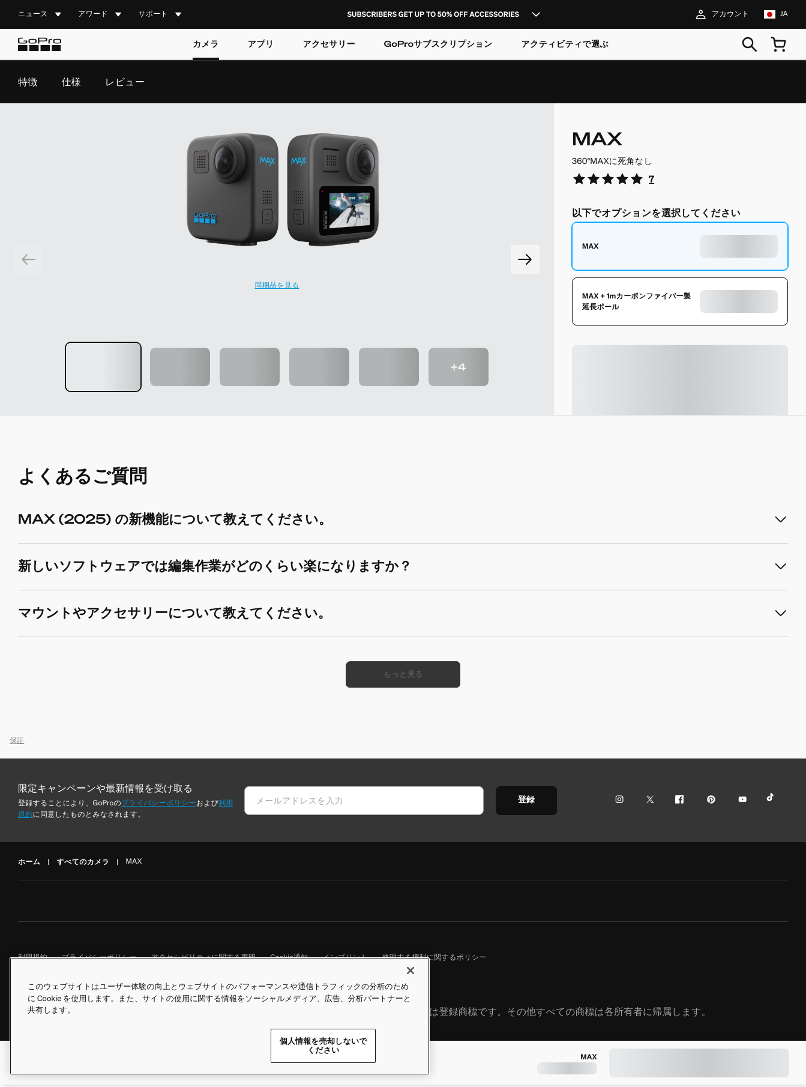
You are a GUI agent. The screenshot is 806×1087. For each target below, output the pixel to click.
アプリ (261, 44)
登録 (533, 802)
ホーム (29, 863)
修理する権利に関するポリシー (434, 960)
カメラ (206, 44)
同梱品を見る (276, 285)
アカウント (721, 14)
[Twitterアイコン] (647, 802)
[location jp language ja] (776, 14)
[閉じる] (410, 973)
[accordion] (41, 14)
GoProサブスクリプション (438, 44)
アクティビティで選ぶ (565, 44)
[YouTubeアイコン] (740, 802)
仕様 (72, 81)
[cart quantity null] (778, 44)
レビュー (125, 81)
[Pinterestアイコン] (708, 802)
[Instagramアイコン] (623, 802)
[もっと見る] (403, 675)
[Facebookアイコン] (677, 802)
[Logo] (39, 44)
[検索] (749, 44)
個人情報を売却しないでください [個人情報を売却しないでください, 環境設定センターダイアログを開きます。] (323, 1048)
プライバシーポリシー (158, 805)
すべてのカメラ (83, 863)
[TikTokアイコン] (772, 802)
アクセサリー (328, 44)
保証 (17, 743)
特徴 (28, 81)
